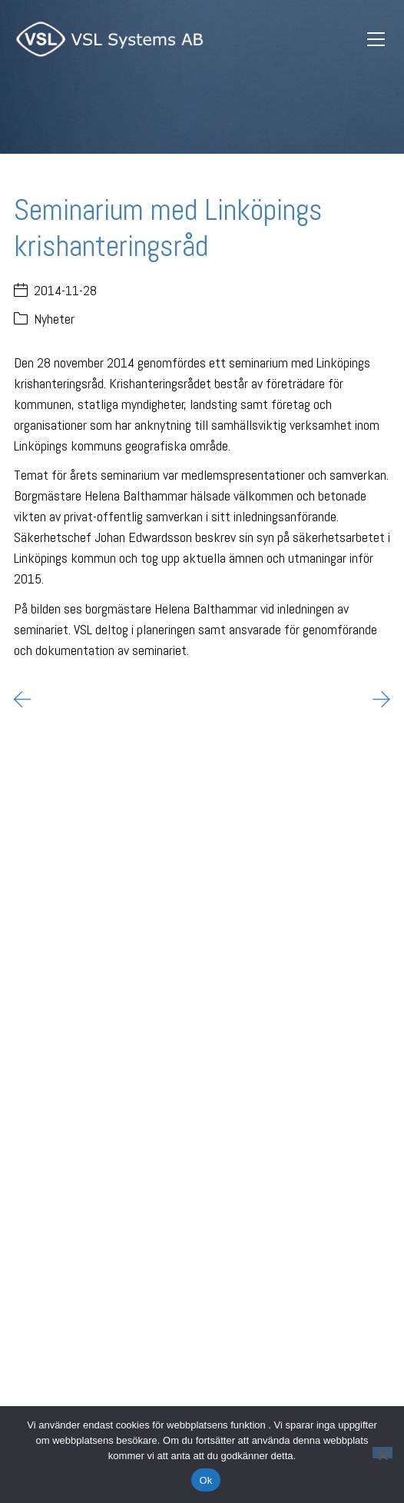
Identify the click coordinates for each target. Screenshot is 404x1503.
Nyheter (54, 319)
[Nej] (382, 1452)
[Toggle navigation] (376, 39)
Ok (205, 1480)
